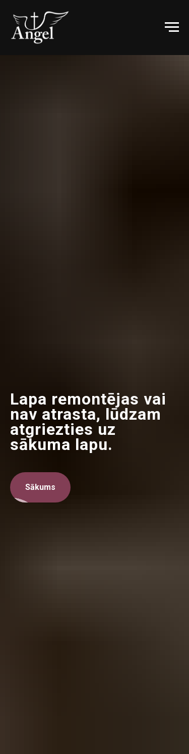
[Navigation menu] (172, 27)
